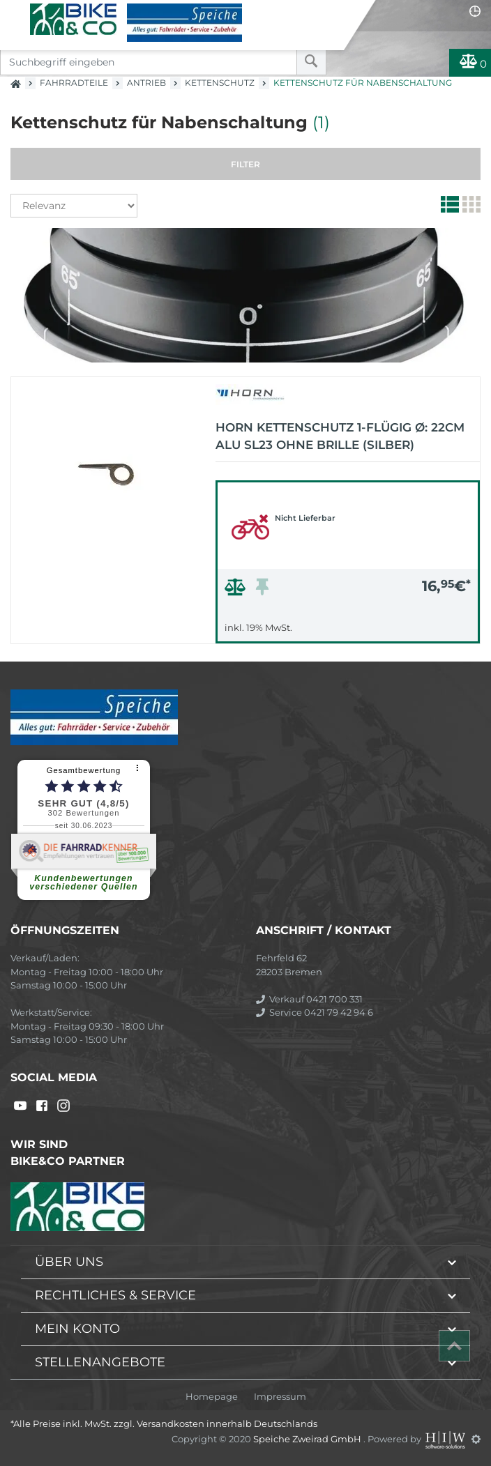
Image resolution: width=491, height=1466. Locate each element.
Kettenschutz (220, 82)
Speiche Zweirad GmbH (308, 1438)
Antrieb (146, 82)
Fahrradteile (74, 82)
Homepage (212, 1396)
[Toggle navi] (15, 11)
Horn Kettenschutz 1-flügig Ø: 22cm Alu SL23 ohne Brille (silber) (340, 436)
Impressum (280, 1396)
